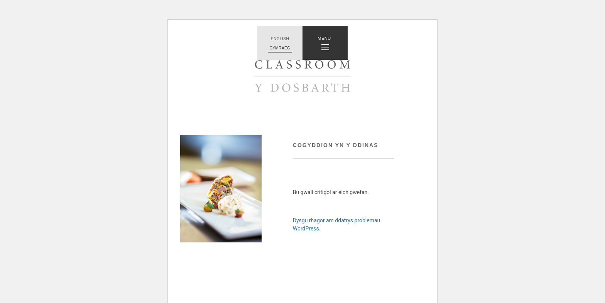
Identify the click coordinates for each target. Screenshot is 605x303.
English (280, 39)
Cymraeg (279, 48)
